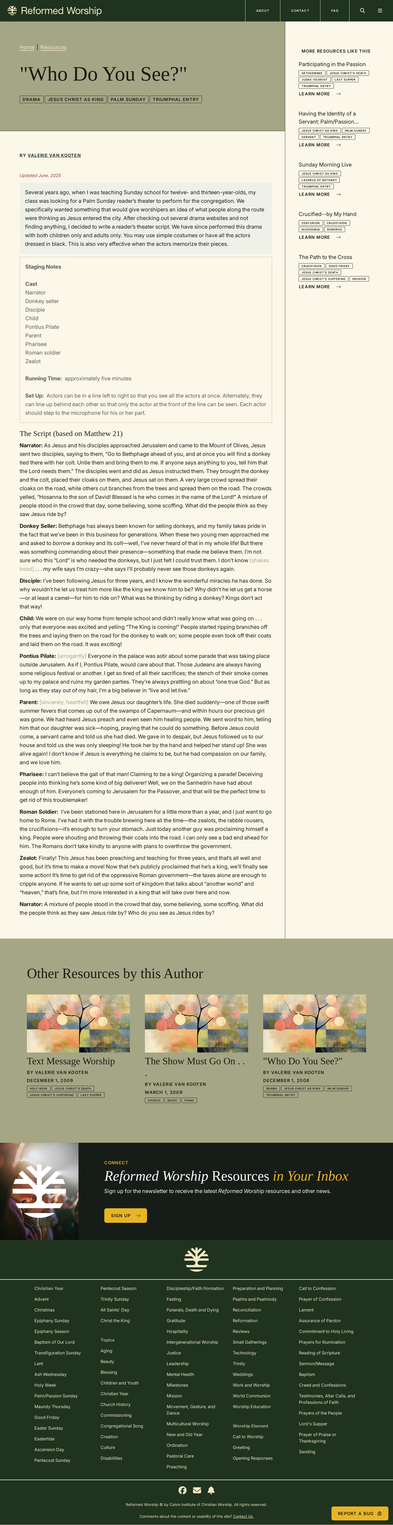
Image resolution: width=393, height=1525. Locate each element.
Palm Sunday (128, 99)
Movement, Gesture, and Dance (191, 1410)
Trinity (239, 1363)
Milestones (177, 1385)
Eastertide (44, 1438)
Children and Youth (120, 1383)
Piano (189, 1100)
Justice (174, 1352)
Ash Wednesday (50, 1374)
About (262, 11)
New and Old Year (185, 1434)
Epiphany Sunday (51, 1320)
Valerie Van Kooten (54, 155)
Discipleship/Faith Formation (195, 1288)
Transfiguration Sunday (57, 1352)
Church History (116, 1404)
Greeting (241, 1447)
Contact (300, 11)
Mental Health (180, 1374)
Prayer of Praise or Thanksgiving (317, 1438)
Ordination (177, 1445)
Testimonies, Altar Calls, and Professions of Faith (327, 1399)
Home (27, 47)
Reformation (245, 1320)
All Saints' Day (115, 1310)
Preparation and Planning (258, 1288)
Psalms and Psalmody (255, 1299)
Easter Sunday (48, 1428)
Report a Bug (360, 1513)
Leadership (178, 1363)
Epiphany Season (51, 1331)
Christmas (44, 1310)
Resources (53, 47)
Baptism (307, 1374)
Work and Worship (251, 1385)
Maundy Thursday (52, 1406)
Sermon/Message (316, 1363)
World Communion (251, 1395)
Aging (106, 1350)
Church (154, 1100)
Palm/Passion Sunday (56, 1395)
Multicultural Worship (188, 1423)
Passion (359, 278)
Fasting (174, 1299)
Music (172, 1100)
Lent (38, 1363)
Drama (32, 99)
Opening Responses (253, 1458)
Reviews (241, 1331)
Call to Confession (317, 1288)
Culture (108, 1447)
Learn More (320, 93)
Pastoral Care (180, 1456)
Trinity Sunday (115, 1299)
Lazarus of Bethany (319, 180)
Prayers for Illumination (322, 1342)
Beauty (107, 1361)
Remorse (334, 229)
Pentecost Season (118, 1288)
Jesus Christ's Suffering (323, 278)
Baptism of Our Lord (54, 1342)
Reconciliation (247, 1310)
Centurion (311, 223)
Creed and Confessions (322, 1385)
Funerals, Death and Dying (193, 1310)
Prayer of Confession (320, 1299)
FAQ (334, 11)
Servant (309, 137)
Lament (306, 1310)
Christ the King (115, 1320)
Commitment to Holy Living (326, 1331)
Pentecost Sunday (52, 1460)
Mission (174, 1395)
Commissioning (116, 1415)
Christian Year (114, 1393)
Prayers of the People (320, 1413)
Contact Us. (243, 1516)
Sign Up (126, 1215)
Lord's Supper (313, 1423)
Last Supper (345, 79)
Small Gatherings (250, 1342)
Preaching (177, 1466)
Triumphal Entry (176, 99)
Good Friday (339, 266)
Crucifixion (337, 223)
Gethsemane (312, 73)
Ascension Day (49, 1449)
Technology (244, 1352)
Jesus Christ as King (76, 99)
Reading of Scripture (319, 1352)
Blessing (109, 1372)
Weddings (243, 1374)
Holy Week (39, 1088)
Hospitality (177, 1331)
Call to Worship (248, 1436)
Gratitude (176, 1320)
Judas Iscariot (315, 79)
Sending (307, 1451)
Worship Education (252, 1406)
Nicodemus (311, 229)
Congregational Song (122, 1426)
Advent (41, 1299)
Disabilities (111, 1458)
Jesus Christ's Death (348, 73)
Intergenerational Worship (192, 1342)
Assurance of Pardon (320, 1320)
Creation (109, 1436)
